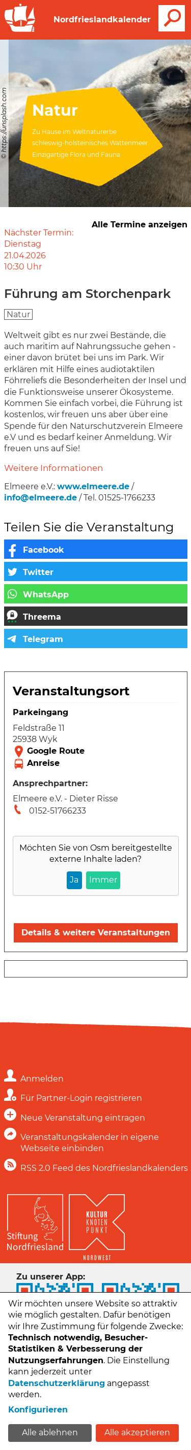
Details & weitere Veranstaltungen (95, 932)
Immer (103, 880)
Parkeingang (40, 712)
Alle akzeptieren (137, 1432)
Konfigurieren (38, 1409)
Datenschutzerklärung (56, 1383)
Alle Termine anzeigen (139, 224)
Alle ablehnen (50, 1432)
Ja (74, 880)
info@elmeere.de (40, 497)
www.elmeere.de (93, 486)
